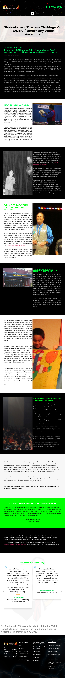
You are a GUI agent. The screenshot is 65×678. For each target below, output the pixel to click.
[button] (5, 592)
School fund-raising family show (16, 245)
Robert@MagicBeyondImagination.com (24, 510)
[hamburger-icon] (32, 13)
